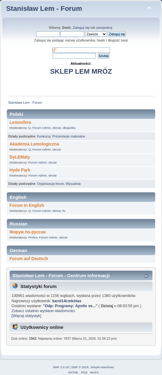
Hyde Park (20, 170)
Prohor (32, 237)
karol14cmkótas (66, 301)
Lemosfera (20, 122)
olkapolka (68, 127)
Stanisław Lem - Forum (44, 8)
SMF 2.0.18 (61, 367)
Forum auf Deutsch (29, 258)
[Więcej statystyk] (26, 316)
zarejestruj (104, 27)
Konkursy (43, 136)
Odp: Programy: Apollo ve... (70, 306)
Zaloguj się (81, 27)
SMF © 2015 (80, 367)
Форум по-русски (28, 232)
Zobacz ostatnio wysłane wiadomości (43, 311)
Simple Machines (102, 367)
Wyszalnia (73, 183)
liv (63, 210)
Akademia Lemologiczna (34, 144)
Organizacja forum (50, 183)
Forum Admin (41, 127)
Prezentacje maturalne (68, 136)
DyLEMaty (20, 157)
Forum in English (27, 205)
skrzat (57, 127)
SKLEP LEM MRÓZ (81, 71)
